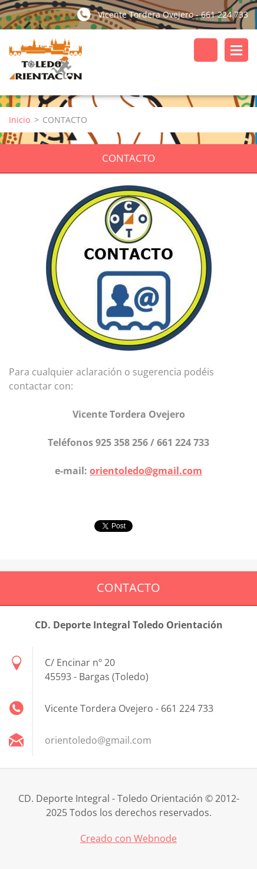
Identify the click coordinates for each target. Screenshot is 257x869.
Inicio (19, 119)
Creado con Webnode (128, 838)
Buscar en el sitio (206, 50)
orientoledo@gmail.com (146, 470)
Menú (236, 50)
